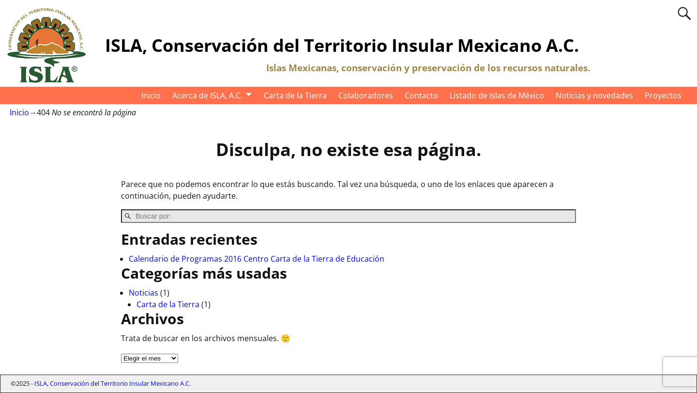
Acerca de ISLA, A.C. (207, 95)
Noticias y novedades (594, 95)
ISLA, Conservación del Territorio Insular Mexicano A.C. (342, 45)
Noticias (143, 292)
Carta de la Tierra (295, 95)
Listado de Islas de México (497, 95)
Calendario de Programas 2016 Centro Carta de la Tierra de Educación (256, 258)
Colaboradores (365, 95)
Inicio (151, 95)
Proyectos (663, 95)
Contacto (421, 95)
